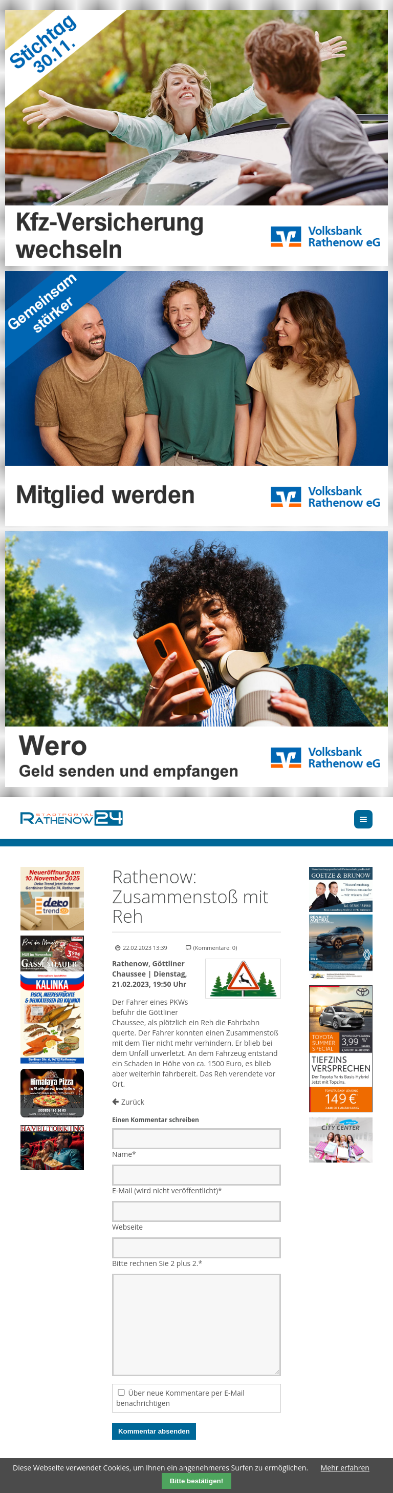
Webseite (127, 1227)
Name (124, 1154)
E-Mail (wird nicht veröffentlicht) (167, 1190)
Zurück (132, 1102)
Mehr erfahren (345, 1468)
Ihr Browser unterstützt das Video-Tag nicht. (52, 1093)
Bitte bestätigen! (196, 1481)
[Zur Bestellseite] (52, 1093)
